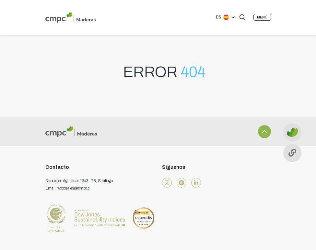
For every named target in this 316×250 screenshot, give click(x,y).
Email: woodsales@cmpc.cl (67, 188)
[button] (262, 17)
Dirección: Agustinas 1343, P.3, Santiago (79, 181)
